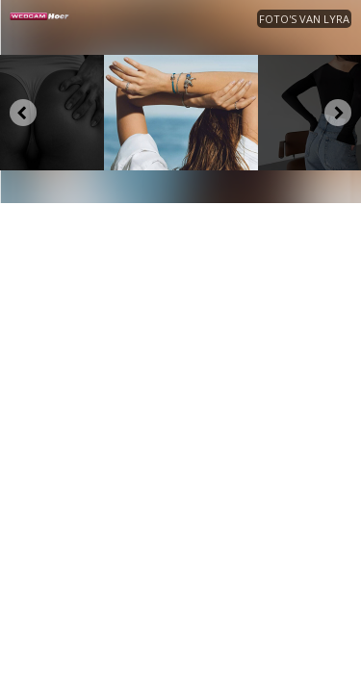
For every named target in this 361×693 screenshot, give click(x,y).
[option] (181, 112)
